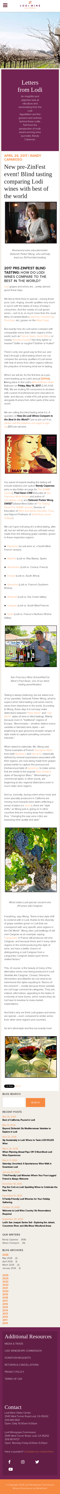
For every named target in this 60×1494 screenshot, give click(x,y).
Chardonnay (47, 316)
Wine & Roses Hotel (42, 382)
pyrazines (33, 768)
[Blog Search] (13, 1102)
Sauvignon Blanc (44, 750)
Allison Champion (14, 1243)
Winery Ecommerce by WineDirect (30, 1488)
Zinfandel (12, 596)
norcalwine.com (13, 500)
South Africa (43, 336)
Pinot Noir (9, 320)
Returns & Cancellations (22, 1364)
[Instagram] (22, 1462)
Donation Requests (18, 1357)
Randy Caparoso (15, 1239)
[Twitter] (37, 1462)
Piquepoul (12, 546)
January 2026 (12, 1268)
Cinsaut (11, 575)
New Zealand (43, 771)
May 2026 (11, 1258)
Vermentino (13, 567)
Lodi (6, 286)
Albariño (11, 558)
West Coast (42, 320)
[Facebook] (9, 1462)
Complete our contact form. (39, 1451)
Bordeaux (20, 753)
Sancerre (36, 753)
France (24, 336)
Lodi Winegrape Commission (30, 6)
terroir (28, 805)
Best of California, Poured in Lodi (18, 1120)
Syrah (10, 614)
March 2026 (12, 1264)
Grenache (12, 584)
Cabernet (34, 316)
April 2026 (10, 1261)
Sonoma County (21, 339)
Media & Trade (14, 1343)
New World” (34, 713)
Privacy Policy (14, 1371)
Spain (32, 336)
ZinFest (45, 378)
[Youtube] (11, 1469)
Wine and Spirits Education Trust (35, 510)
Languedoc (11, 937)
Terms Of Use (13, 1379)
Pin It (18, 1086)
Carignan (12, 605)
